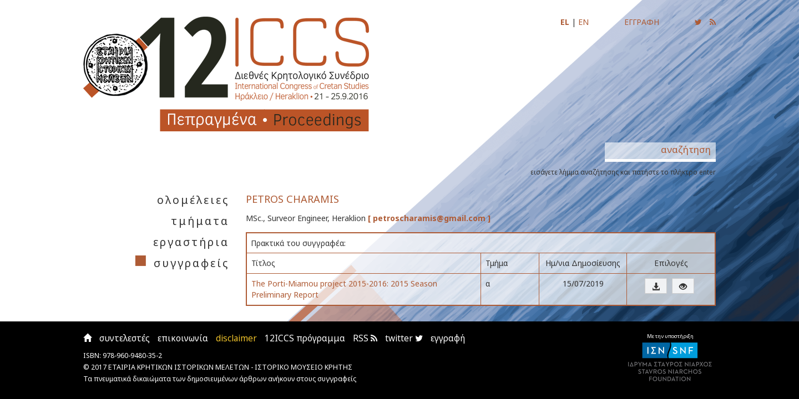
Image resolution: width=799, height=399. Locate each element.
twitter (404, 338)
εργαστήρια (191, 241)
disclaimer (236, 338)
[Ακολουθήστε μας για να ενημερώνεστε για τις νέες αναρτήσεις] (698, 22)
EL (564, 22)
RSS (365, 338)
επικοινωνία (183, 338)
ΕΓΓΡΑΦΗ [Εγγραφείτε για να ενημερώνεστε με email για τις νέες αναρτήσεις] (641, 22)
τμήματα (200, 220)
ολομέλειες (193, 199)
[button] (656, 286)
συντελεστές (124, 338)
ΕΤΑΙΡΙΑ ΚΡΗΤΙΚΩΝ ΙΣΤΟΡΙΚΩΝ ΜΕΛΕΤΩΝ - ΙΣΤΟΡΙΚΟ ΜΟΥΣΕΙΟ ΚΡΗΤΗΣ (230, 367)
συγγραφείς (191, 262)
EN (583, 22)
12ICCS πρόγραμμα (305, 338)
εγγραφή (448, 338)
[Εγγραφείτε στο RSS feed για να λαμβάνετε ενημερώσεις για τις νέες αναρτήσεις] (713, 22)
